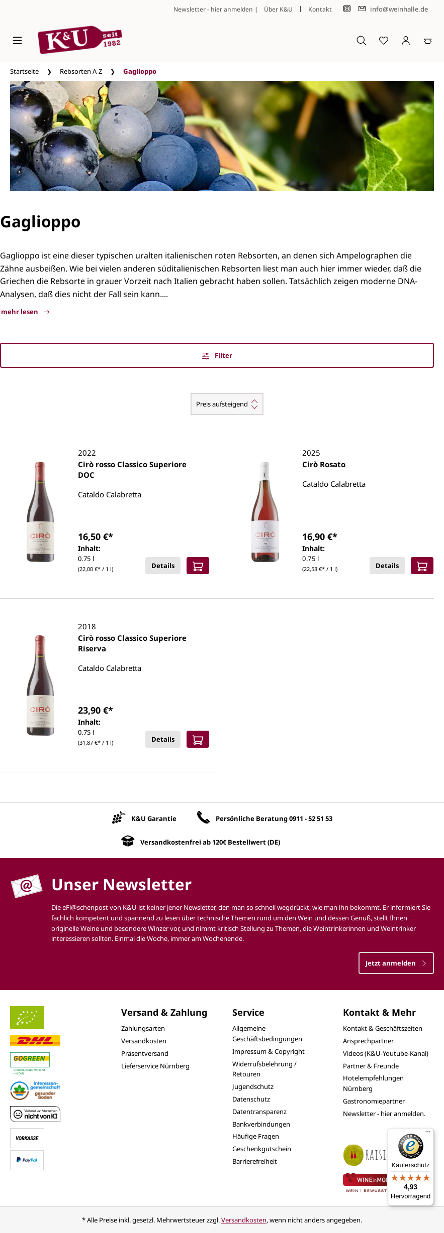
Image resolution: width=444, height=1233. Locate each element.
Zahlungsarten (143, 1028)
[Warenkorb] (428, 40)
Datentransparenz (259, 1111)
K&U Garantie (153, 818)
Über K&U (278, 9)
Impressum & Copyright (268, 1051)
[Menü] (17, 40)
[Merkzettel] (384, 40)
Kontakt (320, 9)
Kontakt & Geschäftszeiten (382, 1028)
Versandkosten (143, 1040)
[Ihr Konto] (406, 40)
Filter (217, 355)
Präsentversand (144, 1053)
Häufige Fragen (255, 1136)
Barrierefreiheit (254, 1161)
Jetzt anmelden (396, 963)
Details (162, 565)
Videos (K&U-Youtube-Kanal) (385, 1053)
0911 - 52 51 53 (310, 818)
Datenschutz (251, 1099)
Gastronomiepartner (374, 1101)
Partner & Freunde (371, 1065)
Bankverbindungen (261, 1124)
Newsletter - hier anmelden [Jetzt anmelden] (213, 9)
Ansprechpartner (368, 1040)
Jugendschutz (253, 1086)
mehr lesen (25, 311)
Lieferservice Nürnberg (155, 1065)
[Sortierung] (227, 404)
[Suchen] (361, 40)
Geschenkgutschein (261, 1148)
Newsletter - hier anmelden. (384, 1113)
